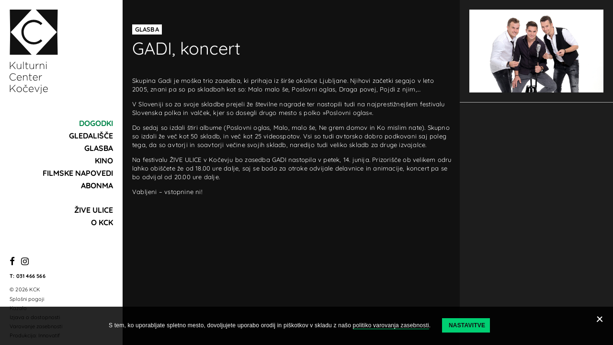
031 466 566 (30, 276)
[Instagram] (25, 261)
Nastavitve (467, 325)
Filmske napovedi (78, 173)
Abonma (97, 185)
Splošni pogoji (27, 299)
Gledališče (91, 135)
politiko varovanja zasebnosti (391, 325)
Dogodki (96, 123)
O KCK (102, 222)
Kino (104, 160)
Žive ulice (93, 210)
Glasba (98, 148)
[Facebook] (12, 261)
